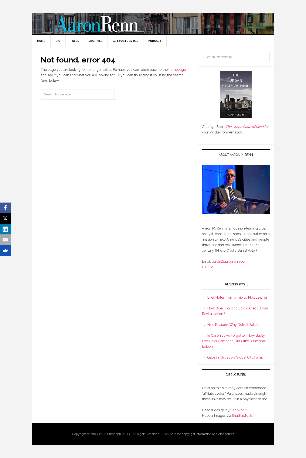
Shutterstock (242, 416)
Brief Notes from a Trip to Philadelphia (237, 297)
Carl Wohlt (238, 410)
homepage (177, 70)
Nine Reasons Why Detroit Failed (233, 325)
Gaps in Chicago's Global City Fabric (235, 357)
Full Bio (207, 267)
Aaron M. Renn (153, 23)
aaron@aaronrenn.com (230, 261)
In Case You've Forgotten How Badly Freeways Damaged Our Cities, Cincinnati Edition (234, 341)
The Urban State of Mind (244, 127)
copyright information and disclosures (208, 434)
